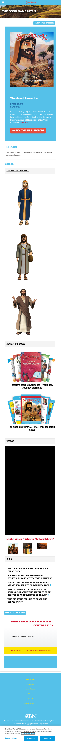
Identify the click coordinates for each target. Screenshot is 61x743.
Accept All (31, 738)
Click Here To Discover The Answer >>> (30, 650)
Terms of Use (29, 679)
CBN (31, 716)
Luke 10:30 (24, 123)
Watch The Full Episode (28, 130)
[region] (30, 734)
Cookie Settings (29, 703)
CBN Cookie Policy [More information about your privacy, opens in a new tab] (28, 733)
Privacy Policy (29, 684)
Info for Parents (30, 689)
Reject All (47, 738)
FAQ (29, 694)
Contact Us (29, 698)
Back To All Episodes (44, 23)
